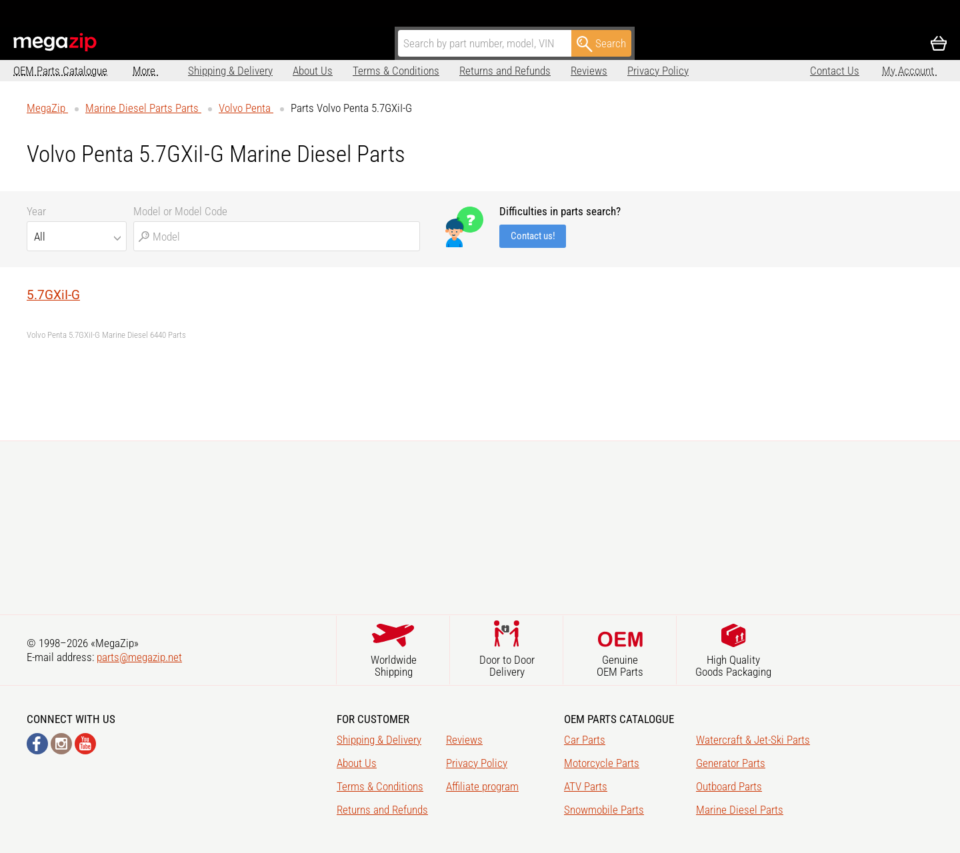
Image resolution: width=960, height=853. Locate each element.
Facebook (37, 743)
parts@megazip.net (139, 657)
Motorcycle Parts (601, 763)
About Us (257, 70)
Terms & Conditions (340, 70)
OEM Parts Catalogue (60, 70)
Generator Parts (730, 763)
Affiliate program (689, 70)
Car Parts (584, 739)
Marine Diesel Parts (739, 809)
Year (36, 211)
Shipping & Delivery (175, 70)
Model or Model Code (180, 211)
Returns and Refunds (449, 70)
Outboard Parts (729, 786)
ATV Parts (585, 786)
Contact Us (834, 70)
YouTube (85, 743)
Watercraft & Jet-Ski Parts (753, 739)
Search (601, 44)
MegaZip (55, 42)
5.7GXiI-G (53, 295)
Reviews (533, 70)
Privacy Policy (602, 70)
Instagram (61, 743)
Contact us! (533, 236)
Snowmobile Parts (604, 809)
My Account (909, 70)
